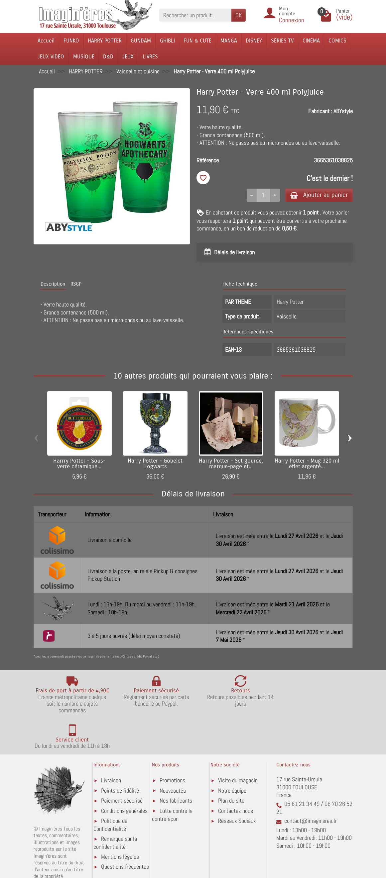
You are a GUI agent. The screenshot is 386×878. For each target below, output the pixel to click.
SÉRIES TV (282, 41)
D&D (108, 56)
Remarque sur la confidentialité (115, 807)
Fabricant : (320, 111)
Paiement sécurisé (122, 765)
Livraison (111, 745)
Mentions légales (120, 821)
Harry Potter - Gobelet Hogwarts (155, 464)
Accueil (46, 41)
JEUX (128, 56)
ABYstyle (343, 111)
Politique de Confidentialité (110, 789)
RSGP (75, 285)
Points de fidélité (120, 755)
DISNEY (254, 41)
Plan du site (231, 765)
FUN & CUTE (197, 41)
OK (238, 15)
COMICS (337, 41)
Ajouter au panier (317, 195)
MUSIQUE (83, 56)
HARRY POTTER (105, 41)
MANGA (228, 41)
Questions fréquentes (125, 831)
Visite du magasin (238, 745)
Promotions (172, 745)
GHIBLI (167, 41)
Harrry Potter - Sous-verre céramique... (79, 464)
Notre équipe (232, 755)
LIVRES (150, 56)
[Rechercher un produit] (195, 15)
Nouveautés (173, 755)
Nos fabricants (176, 765)
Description (53, 285)
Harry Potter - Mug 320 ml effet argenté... (307, 464)
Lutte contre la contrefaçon (172, 779)
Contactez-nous (235, 775)
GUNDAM (141, 41)
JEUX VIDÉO (51, 56)
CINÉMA (311, 41)
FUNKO (71, 41)
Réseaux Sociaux (237, 785)
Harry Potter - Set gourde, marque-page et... (231, 464)
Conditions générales (124, 775)
